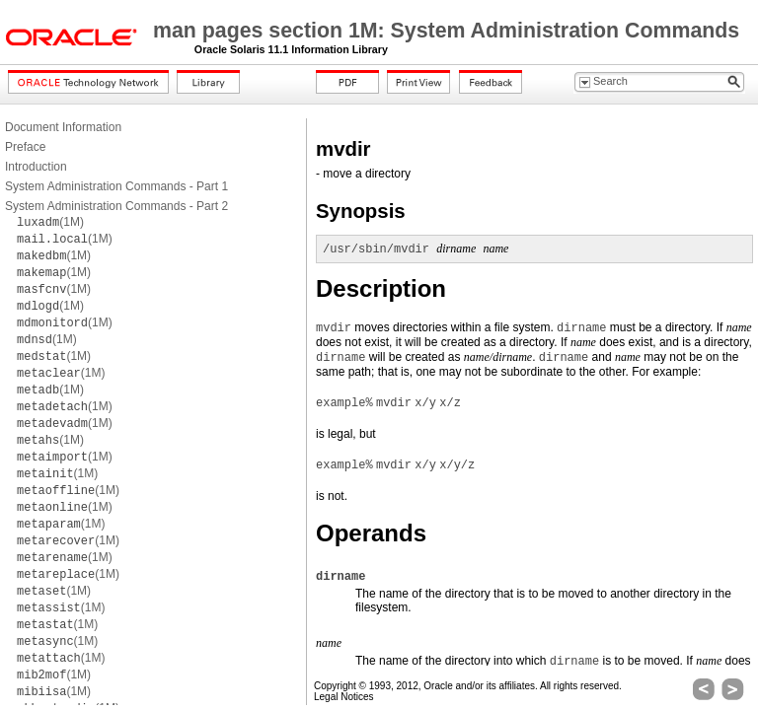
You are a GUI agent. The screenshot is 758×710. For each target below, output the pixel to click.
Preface (25, 147)
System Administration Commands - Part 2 (116, 206)
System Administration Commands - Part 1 (116, 186)
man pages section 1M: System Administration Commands (446, 30)
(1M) (50, 222)
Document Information (63, 127)
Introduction (36, 167)
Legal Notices (344, 696)
